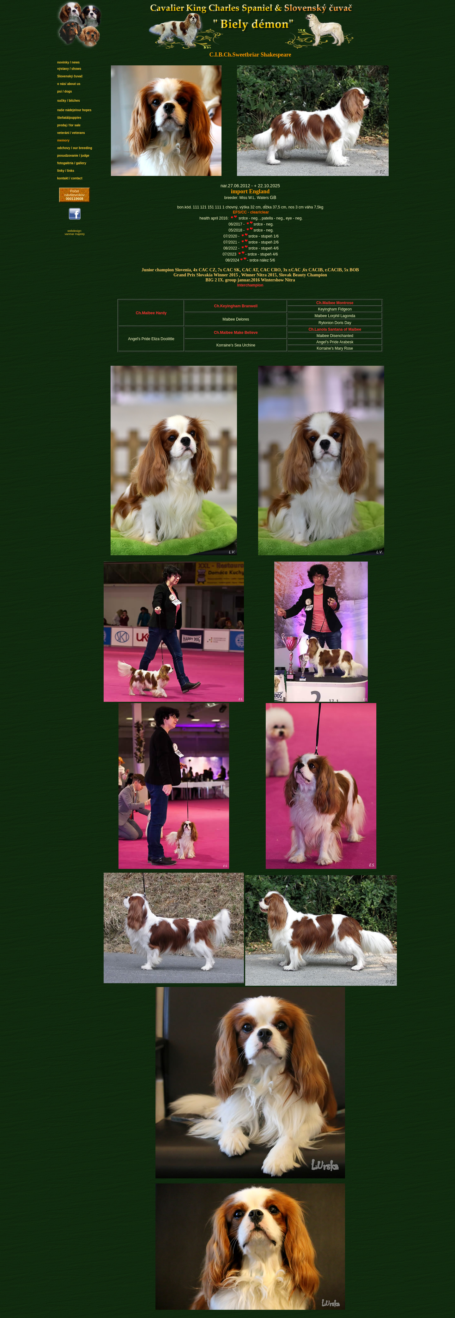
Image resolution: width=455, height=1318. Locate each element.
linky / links (65, 170)
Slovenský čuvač (70, 76)
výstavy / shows (69, 68)
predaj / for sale (69, 125)
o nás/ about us (68, 84)
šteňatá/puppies (69, 117)
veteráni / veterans (71, 133)
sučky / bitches (68, 100)
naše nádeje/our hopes (74, 110)
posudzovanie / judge (73, 155)
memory (63, 140)
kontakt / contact (69, 178)
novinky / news (68, 62)
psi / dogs (64, 91)
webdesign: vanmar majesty (75, 232)
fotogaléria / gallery (71, 163)
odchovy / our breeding (74, 148)
